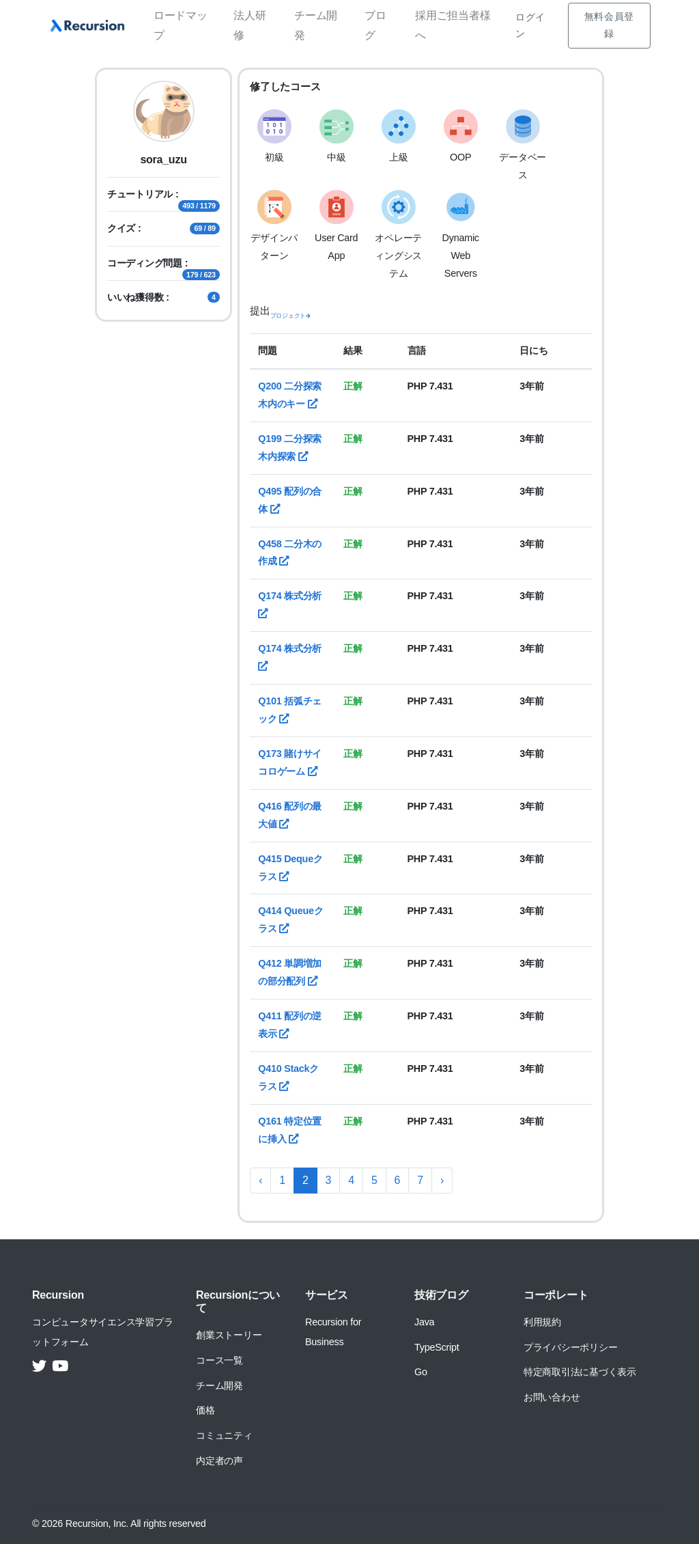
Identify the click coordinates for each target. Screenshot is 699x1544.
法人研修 (249, 25)
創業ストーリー (228, 1334)
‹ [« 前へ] (260, 1180)
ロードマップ (181, 25)
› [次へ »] (442, 1180)
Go (420, 1371)
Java (424, 1321)
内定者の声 (219, 1460)
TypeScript (436, 1347)
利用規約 (542, 1321)
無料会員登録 (609, 25)
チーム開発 (315, 25)
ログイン (530, 25)
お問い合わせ (552, 1397)
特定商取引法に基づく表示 (580, 1371)
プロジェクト (290, 315)
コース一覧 (219, 1360)
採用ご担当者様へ (452, 25)
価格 (205, 1410)
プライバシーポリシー (571, 1347)
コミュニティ (224, 1435)
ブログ (375, 25)
